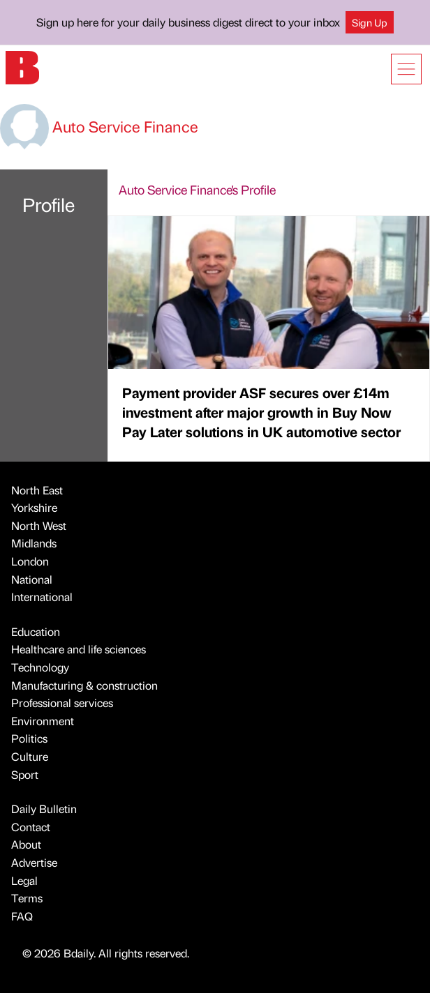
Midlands (34, 543)
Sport (24, 774)
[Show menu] (406, 69)
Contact (30, 826)
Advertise (34, 862)
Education (35, 631)
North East (37, 490)
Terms (27, 897)
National (31, 579)
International (42, 596)
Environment (42, 720)
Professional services (62, 702)
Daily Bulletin (44, 808)
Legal (24, 880)
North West (38, 525)
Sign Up (369, 22)
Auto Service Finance (99, 126)
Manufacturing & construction (84, 685)
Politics (29, 738)
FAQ (22, 916)
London (30, 561)
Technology (40, 667)
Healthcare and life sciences (78, 649)
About (26, 844)
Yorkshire (34, 507)
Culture (29, 756)
